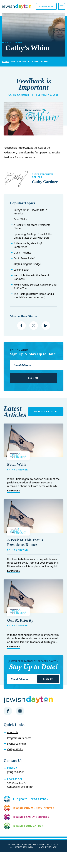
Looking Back (21, 269)
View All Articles (46, 411)
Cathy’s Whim (15, 749)
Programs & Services (19, 738)
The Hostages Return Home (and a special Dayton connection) (34, 295)
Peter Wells (20, 219)
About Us (12, 732)
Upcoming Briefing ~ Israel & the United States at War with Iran (33, 235)
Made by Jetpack (48, 847)
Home (5, 61)
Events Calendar (16, 743)
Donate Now (46, 6)
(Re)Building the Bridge (27, 264)
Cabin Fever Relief (24, 258)
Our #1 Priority (22, 252)
